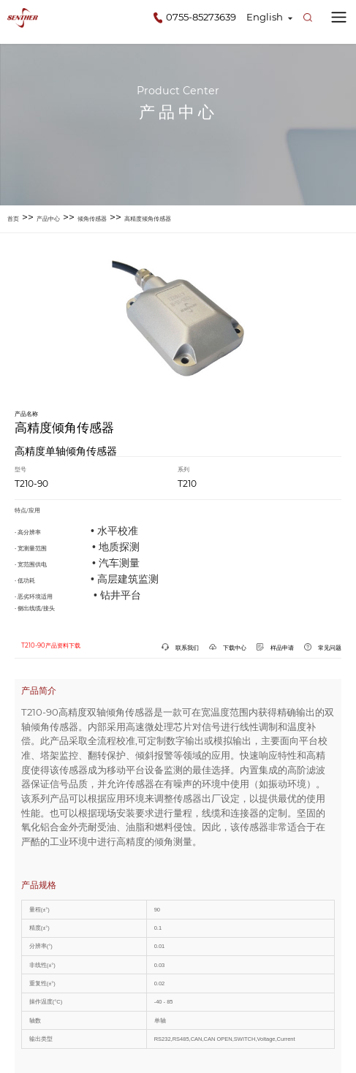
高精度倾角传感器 (147, 218)
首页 (13, 218)
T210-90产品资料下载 (50, 645)
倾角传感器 (92, 218)
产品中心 (48, 218)
